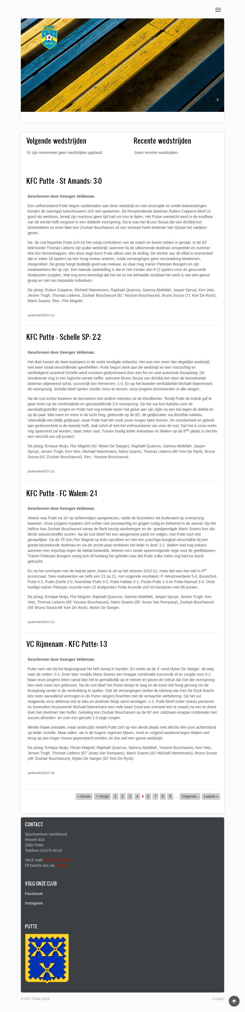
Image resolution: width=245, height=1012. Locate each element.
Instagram (34, 903)
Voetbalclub (41, 120)
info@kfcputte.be (58, 860)
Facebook (34, 893)
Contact (62, 865)
